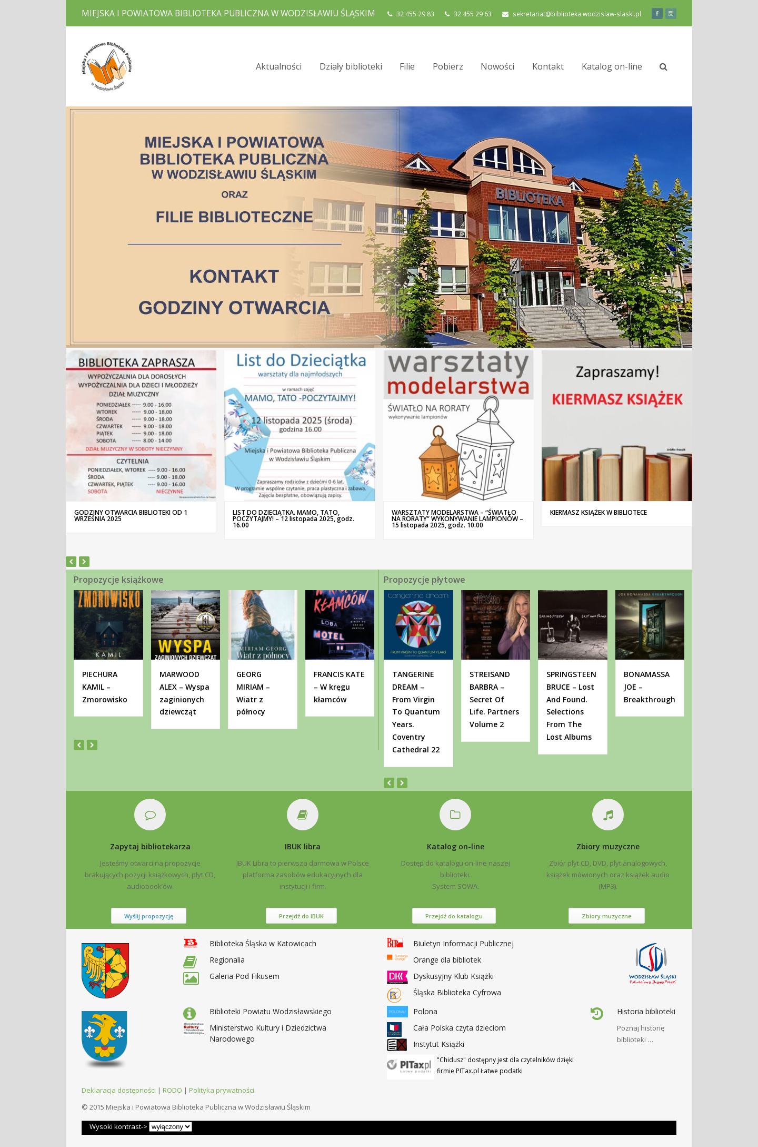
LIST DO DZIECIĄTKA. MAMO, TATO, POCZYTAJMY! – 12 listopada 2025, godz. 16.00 (293, 519)
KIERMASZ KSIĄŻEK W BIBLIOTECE (598, 512)
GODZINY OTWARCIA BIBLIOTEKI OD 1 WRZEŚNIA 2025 (130, 515)
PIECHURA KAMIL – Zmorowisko (104, 686)
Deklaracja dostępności (119, 1090)
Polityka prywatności (221, 1090)
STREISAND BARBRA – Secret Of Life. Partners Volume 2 (494, 699)
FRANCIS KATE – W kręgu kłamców (339, 686)
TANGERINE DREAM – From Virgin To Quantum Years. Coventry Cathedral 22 (416, 711)
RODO (172, 1090)
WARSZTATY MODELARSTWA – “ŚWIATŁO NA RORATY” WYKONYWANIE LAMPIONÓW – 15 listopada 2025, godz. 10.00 (457, 519)
